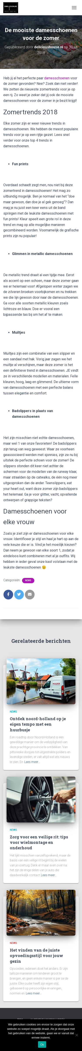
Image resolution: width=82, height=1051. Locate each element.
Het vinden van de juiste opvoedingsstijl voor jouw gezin (36, 955)
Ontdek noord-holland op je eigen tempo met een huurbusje (38, 724)
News (28, 580)
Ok (42, 1044)
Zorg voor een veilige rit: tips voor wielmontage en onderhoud (39, 842)
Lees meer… (32, 762)
